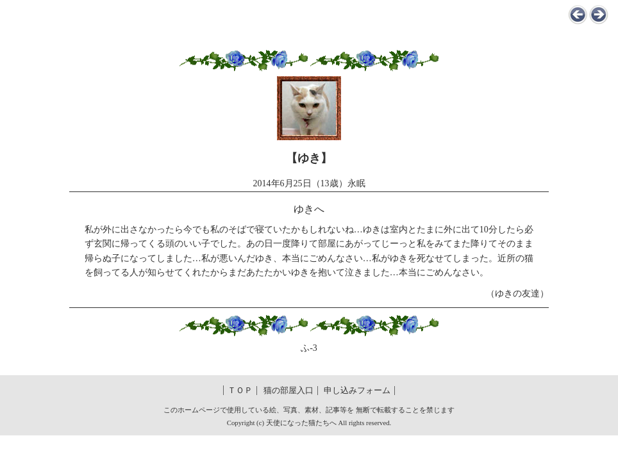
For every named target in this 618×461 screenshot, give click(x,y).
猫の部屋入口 (288, 390)
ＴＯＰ (240, 390)
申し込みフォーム (357, 390)
